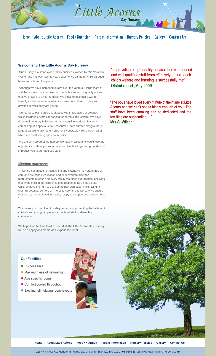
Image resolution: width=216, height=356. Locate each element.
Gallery (160, 37)
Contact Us (177, 37)
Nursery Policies (138, 37)
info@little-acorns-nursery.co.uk (160, 351)
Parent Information (109, 37)
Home (26, 37)
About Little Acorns (48, 37)
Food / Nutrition (78, 37)
